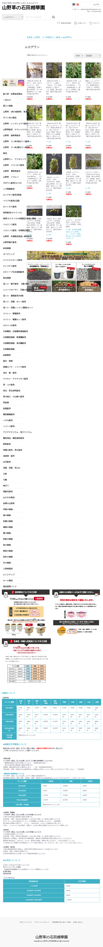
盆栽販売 (7, 408)
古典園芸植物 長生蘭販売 (14, 343)
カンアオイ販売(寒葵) (12, 195)
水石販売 (7, 462)
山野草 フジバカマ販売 (13, 165)
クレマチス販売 (9, 266)
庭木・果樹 (8, 361)
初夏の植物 (8, 521)
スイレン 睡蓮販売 (11, 313)
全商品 (29, 37)
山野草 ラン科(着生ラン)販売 (14, 147)
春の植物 (7, 515)
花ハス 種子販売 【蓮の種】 (14, 284)
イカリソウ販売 (9, 224)
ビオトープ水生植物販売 (13, 272)
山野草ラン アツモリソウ (14, 159)
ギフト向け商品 (9, 118)
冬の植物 (7, 563)
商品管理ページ (9, 586)
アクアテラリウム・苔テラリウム (14, 432)
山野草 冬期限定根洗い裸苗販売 (14, 236)
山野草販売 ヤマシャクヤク (14, 129)
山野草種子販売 (9, 242)
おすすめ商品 (9, 497)
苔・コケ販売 (9, 385)
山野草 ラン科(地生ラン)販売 (14, 141)
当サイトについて (26, 922)
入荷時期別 (8, 569)
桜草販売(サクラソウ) (12, 212)
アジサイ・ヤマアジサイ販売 (14, 379)
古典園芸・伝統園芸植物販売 (14, 331)
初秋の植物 (8, 539)
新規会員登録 (64, 23)
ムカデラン (67, 37)
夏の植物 (7, 533)
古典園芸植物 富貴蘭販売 (14, 337)
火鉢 (5, 474)
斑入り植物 (8, 106)
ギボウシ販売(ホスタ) (12, 183)
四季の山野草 (9, 503)
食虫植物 (7, 278)
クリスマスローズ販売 (12, 260)
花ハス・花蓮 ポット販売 (14, 302)
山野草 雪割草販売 (11, 171)
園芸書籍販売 (9, 414)
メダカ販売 (8, 420)
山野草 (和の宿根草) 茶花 (14, 112)
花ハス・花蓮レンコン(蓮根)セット (14, 307)
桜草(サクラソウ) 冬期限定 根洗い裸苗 (14, 218)
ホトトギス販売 (9, 207)
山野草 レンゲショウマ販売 (14, 123)
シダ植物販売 (9, 189)
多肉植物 (7, 248)
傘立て (6, 485)
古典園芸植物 (9, 349)
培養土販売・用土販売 (12, 450)
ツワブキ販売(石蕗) (11, 201)
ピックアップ (9, 574)
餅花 (5, 153)
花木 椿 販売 (9, 373)
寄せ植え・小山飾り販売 (13, 396)
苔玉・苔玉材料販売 (11, 391)
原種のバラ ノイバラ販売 (14, 367)
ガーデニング (9, 254)
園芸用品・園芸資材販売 (13, 438)
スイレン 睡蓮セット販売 (14, 319)
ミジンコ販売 (9, 426)
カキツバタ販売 (9, 325)
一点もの (7, 100)
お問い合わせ (77, 922)
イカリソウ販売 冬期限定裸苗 (14, 230)
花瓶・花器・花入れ (11, 468)
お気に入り (80, 23)
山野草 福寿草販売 (11, 135)
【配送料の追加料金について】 (14, 773)
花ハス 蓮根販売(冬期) (13, 296)
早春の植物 (8, 509)
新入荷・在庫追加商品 (12, 94)
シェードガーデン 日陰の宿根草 (14, 290)
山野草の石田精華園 (23, 7)
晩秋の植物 (8, 551)
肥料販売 (7, 444)
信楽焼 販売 (9, 456)
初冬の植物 (8, 557)
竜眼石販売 (8, 491)
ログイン (94, 23)
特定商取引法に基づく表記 (61, 922)
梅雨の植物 (8, 527)
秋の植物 (7, 545)
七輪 (5, 480)
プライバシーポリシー (42, 922)
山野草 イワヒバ (10, 177)
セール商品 (8, 580)
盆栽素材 (7, 355)
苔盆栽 (6, 402)
